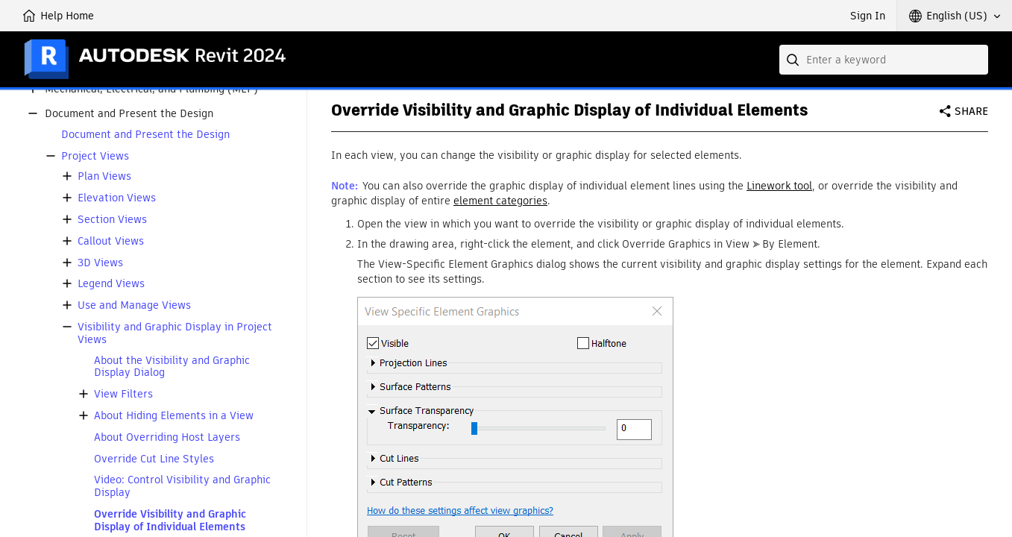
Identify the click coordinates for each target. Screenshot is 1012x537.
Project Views (95, 156)
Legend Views (111, 283)
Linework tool (779, 185)
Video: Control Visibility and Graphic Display (182, 486)
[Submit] (794, 60)
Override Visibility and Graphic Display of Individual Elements (170, 520)
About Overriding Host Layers (167, 437)
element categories (500, 200)
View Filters (123, 394)
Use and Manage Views (134, 305)
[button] (954, 15)
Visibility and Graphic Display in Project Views (175, 333)
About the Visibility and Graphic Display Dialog (172, 367)
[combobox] (883, 60)
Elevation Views (117, 198)
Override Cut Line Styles (154, 459)
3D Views (100, 263)
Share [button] (971, 111)
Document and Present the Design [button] (129, 113)
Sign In (867, 15)
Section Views (112, 219)
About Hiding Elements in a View (174, 415)
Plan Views (104, 176)
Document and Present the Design (145, 134)
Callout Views (111, 241)
